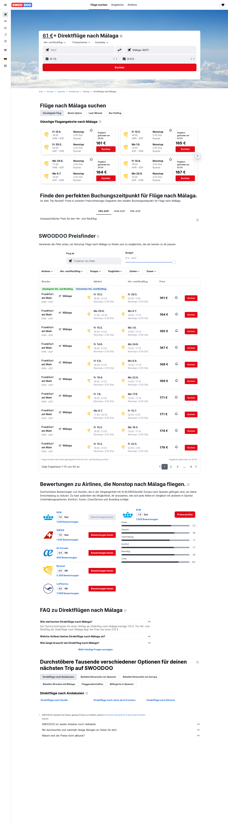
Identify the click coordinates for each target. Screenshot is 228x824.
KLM (59, 588)
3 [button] (177, 542)
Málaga (86, 91)
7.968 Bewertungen (68, 669)
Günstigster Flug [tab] (52, 113)
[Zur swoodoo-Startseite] (21, 5)
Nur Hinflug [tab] (115, 113)
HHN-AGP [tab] (119, 211)
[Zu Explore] (5, 41)
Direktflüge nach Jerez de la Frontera (115, 775)
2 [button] (171, 542)
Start (41, 91)
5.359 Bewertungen (68, 651)
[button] (5, 4)
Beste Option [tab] (75, 113)
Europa (50, 91)
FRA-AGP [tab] (135, 211)
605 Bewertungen (67, 633)
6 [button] (191, 542)
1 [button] (164, 542)
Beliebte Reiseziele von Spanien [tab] (98, 752)
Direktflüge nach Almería (161, 775)
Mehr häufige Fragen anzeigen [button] (95, 725)
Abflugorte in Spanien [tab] (122, 760)
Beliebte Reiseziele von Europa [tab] (140, 752)
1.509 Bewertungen (68, 597)
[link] (185, 590)
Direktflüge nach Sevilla (54, 775)
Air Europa (62, 623)
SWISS (60, 606)
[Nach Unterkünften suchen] (5, 21)
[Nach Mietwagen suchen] (5, 28)
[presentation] (121, 36)
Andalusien (74, 91)
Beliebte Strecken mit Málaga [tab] (59, 760)
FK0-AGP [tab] (103, 211)
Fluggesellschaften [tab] (92, 760)
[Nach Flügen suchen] (5, 14)
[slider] (174, 338)
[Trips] (5, 50)
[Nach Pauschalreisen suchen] (5, 34)
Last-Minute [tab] (95, 113)
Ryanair (61, 641)
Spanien (61, 91)
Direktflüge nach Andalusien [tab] (58, 752)
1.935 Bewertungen (67, 615)
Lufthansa (62, 659)
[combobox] (55, 42)
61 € (48, 36)
